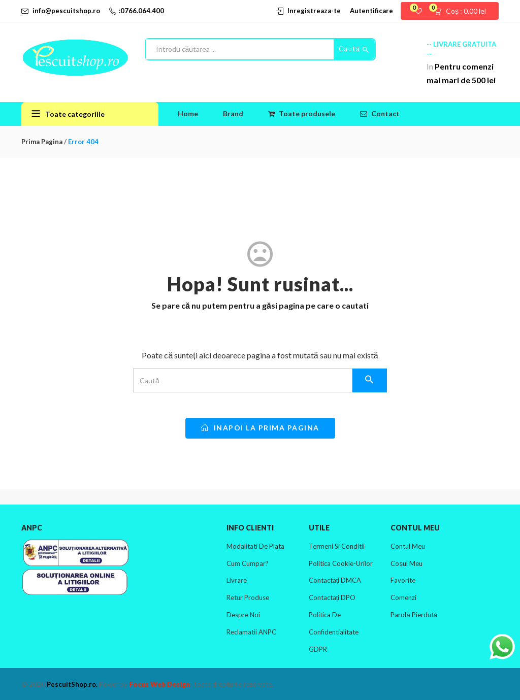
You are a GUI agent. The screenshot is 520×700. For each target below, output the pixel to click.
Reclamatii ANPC (251, 632)
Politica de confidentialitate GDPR (334, 632)
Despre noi (243, 615)
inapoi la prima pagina (260, 427)
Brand (233, 113)
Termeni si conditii (337, 546)
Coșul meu (406, 563)
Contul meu (408, 546)
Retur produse (247, 597)
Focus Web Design (159, 684)
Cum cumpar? (247, 563)
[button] (463, 11)
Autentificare (371, 11)
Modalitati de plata (255, 546)
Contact (380, 113)
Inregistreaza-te (314, 11)
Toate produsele (301, 113)
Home (188, 113)
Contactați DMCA (335, 580)
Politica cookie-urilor (341, 563)
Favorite (403, 580)
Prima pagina (41, 142)
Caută (354, 49)
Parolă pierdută (414, 615)
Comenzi (403, 597)
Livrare (236, 580)
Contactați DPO (332, 597)
